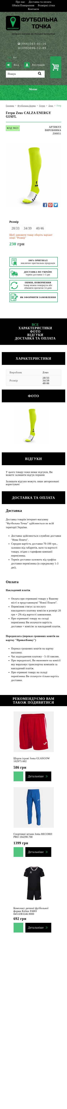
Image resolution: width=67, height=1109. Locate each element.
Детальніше (36, 776)
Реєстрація (34, 65)
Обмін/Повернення (23, 5)
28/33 (16, 228)
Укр (9, 57)
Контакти (33, 9)
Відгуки (35, 335)
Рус (15, 57)
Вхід (12, 65)
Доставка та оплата (40, 2)
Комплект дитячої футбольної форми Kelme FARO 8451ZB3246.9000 (31, 911)
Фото (35, 331)
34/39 (28, 228)
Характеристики (35, 328)
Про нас (20, 2)
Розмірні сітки (46, 5)
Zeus (46, 372)
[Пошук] (25, 74)
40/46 (40, 228)
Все (35, 324)
